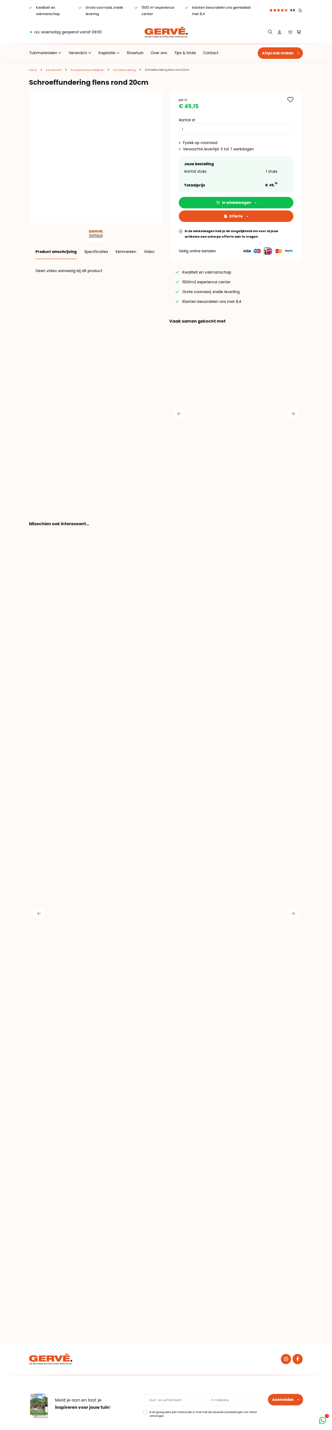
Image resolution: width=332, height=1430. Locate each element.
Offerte (233, 216)
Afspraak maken (277, 53)
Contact (210, 52)
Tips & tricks (185, 52)
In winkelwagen (233, 202)
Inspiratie (106, 52)
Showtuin (135, 52)
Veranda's (78, 52)
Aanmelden (283, 1399)
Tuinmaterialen (43, 52)
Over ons (159, 52)
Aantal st (187, 120)
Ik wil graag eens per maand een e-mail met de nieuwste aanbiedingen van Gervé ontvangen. (203, 1414)
